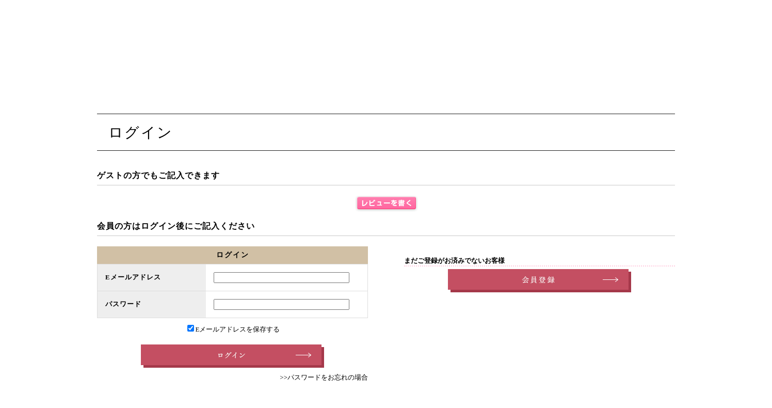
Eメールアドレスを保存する (233, 329)
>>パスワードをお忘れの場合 (324, 377)
